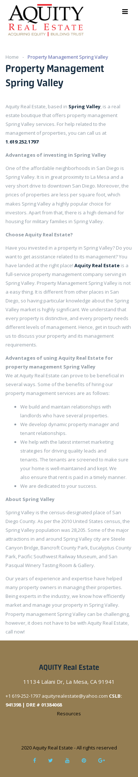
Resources (69, 713)
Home (12, 57)
